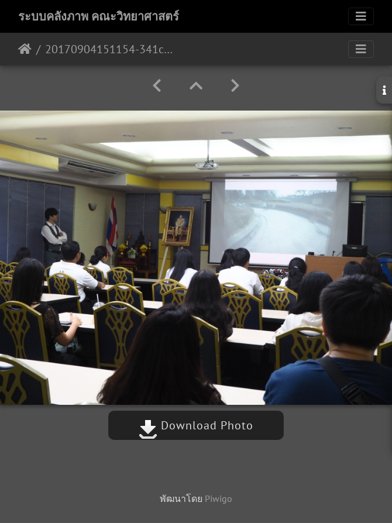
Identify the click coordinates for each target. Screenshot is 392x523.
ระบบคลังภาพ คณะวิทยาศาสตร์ (98, 16)
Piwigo (218, 498)
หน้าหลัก (25, 49)
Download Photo (196, 425)
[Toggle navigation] (361, 16)
